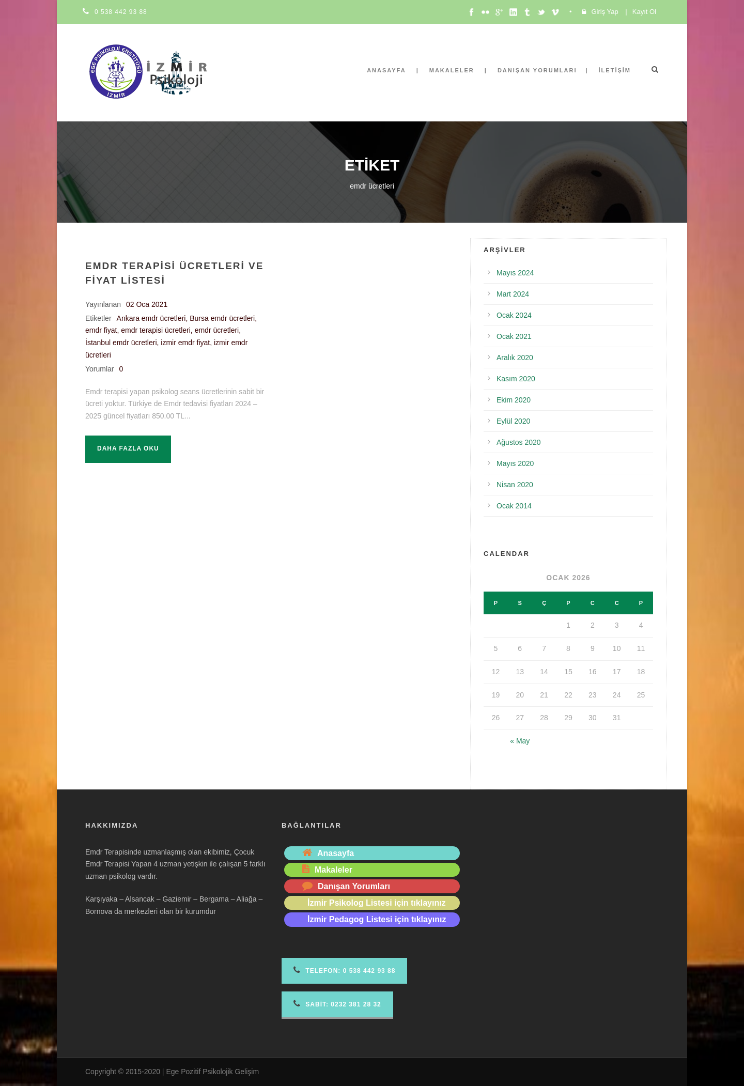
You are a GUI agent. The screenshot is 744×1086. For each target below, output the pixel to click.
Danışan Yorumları (537, 70)
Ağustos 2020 (519, 442)
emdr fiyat (101, 330)
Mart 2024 (513, 294)
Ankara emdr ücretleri (151, 318)
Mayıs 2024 (515, 273)
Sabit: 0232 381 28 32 (337, 1003)
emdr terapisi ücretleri (156, 330)
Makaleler (451, 70)
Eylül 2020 (513, 421)
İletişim (615, 70)
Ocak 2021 (514, 336)
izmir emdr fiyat (185, 342)
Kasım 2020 (516, 379)
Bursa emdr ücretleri (222, 318)
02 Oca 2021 (146, 304)
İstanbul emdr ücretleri (121, 342)
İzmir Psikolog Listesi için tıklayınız (376, 902)
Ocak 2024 (514, 315)
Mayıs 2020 (515, 463)
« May (520, 741)
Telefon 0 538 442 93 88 (344, 970)
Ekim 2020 (514, 400)
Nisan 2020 (515, 484)
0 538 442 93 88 (121, 11)
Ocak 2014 (514, 506)
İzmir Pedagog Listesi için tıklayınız (376, 919)
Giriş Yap (604, 11)
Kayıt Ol (644, 11)
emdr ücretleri (217, 330)
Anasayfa (386, 70)
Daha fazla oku (128, 448)
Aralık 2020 (515, 357)
